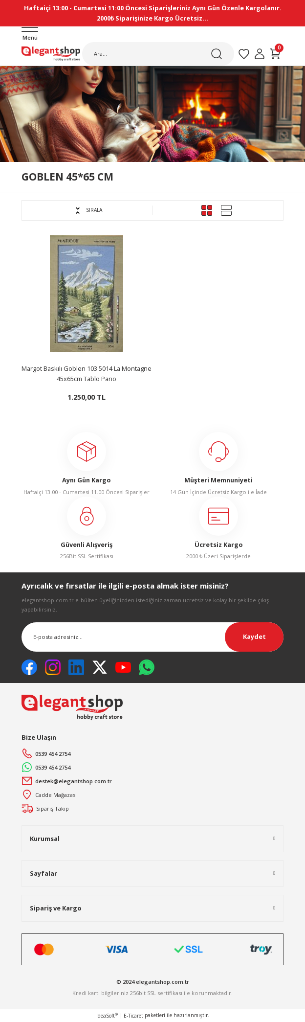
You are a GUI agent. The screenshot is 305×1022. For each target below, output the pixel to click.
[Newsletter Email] (152, 637)
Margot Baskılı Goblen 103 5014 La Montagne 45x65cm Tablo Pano (87, 373)
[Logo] (51, 53)
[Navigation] (30, 34)
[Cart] (275, 54)
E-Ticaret (133, 1015)
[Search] (158, 54)
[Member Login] (259, 54)
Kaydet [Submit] (254, 636)
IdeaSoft (107, 1015)
